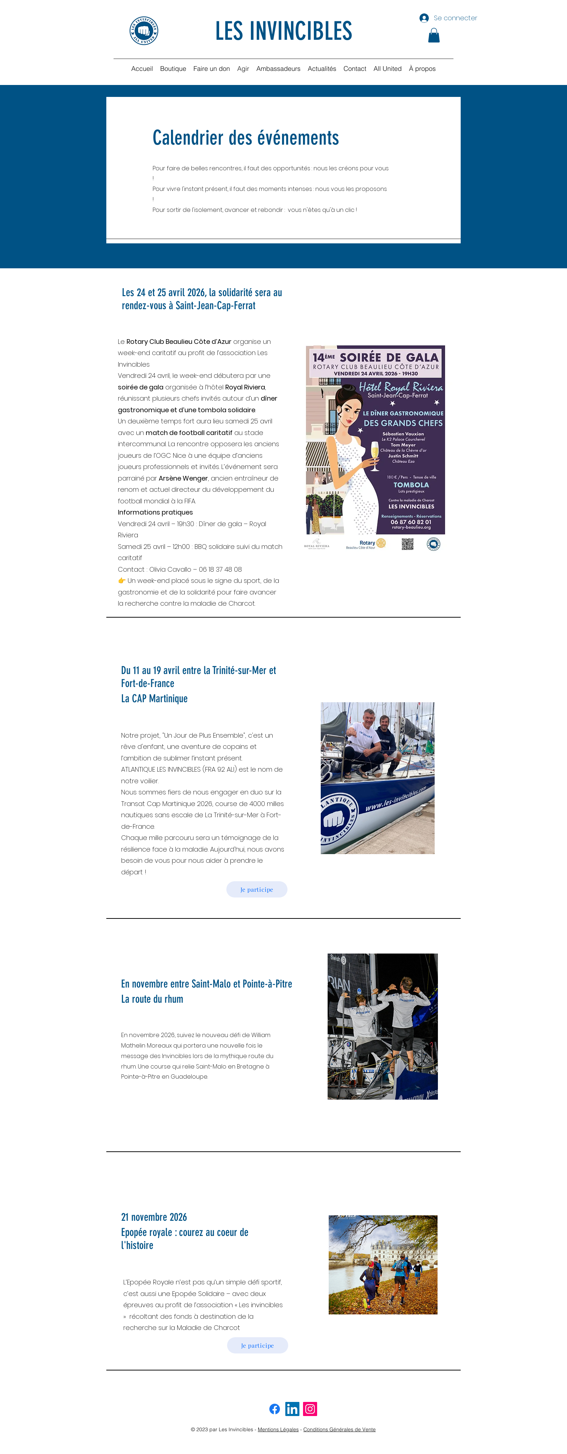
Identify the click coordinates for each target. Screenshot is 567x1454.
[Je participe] (256, 889)
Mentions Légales (278, 1429)
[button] (434, 35)
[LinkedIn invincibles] (292, 1409)
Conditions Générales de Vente (339, 1429)
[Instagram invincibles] (310, 1409)
